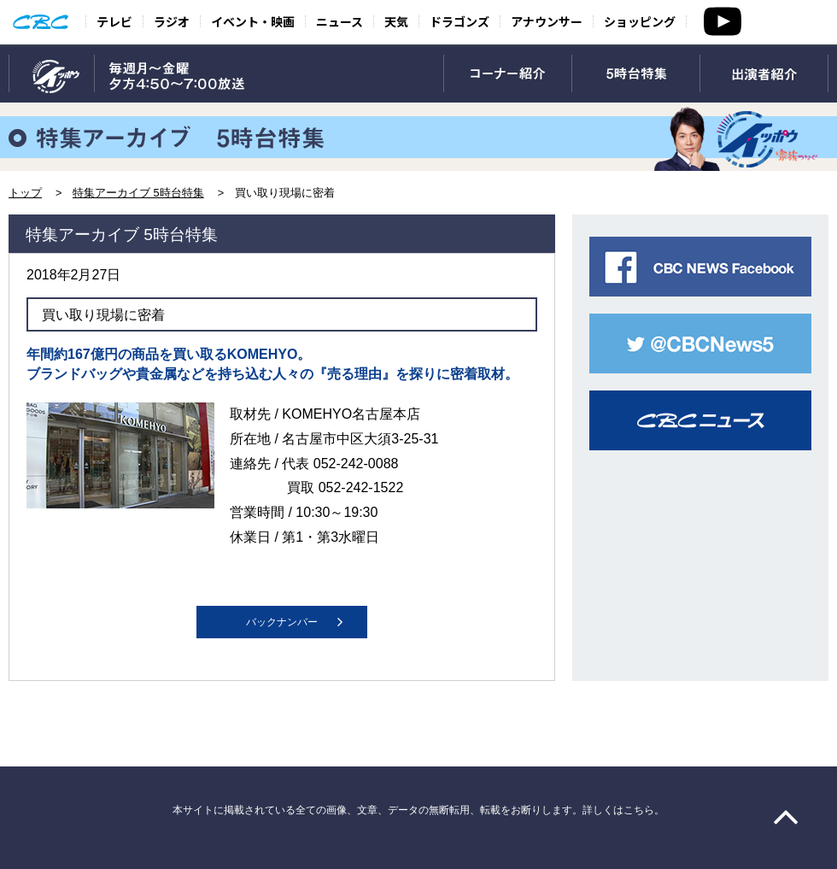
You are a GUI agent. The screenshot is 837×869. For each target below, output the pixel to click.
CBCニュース (700, 420)
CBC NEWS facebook (700, 267)
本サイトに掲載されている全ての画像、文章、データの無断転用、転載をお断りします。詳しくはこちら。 (418, 810)
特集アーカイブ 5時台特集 (138, 192)
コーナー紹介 (507, 74)
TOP (52, 74)
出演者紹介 (764, 74)
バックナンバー (281, 622)
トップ (25, 192)
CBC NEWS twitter (700, 343)
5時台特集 (635, 74)
